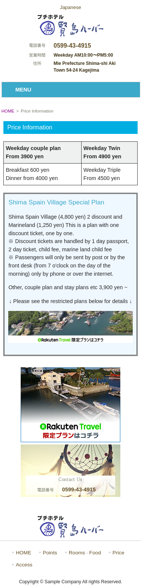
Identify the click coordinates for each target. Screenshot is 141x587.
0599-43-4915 (72, 45)
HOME (8, 111)
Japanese (70, 7)
